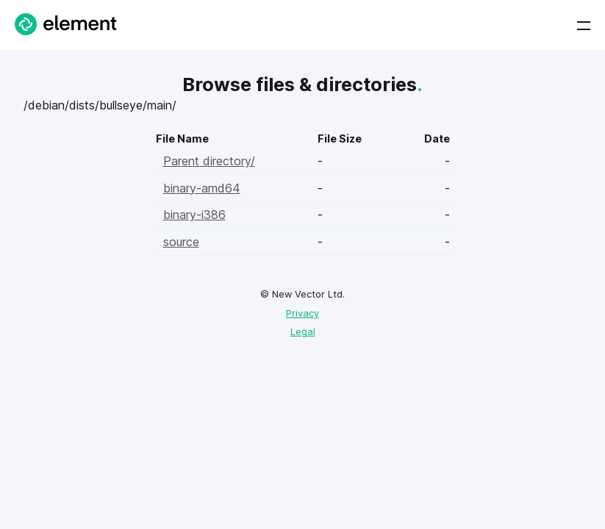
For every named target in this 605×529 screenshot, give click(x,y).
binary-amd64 (201, 188)
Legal (302, 331)
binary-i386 (194, 214)
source (181, 241)
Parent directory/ (209, 161)
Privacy (302, 313)
